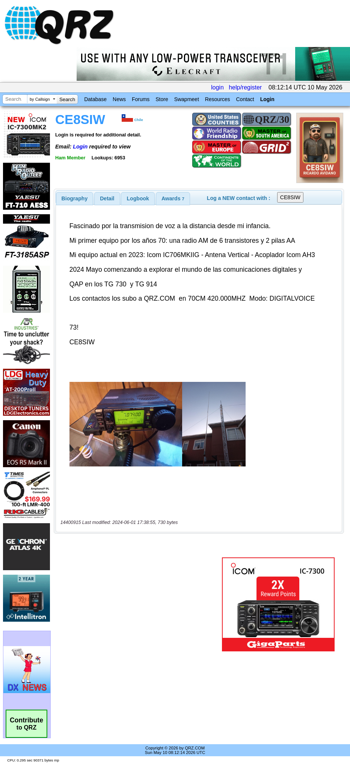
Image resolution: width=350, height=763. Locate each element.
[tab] (75, 198)
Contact (245, 99)
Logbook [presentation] (138, 198)
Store (161, 99)
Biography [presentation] (75, 198)
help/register (245, 87)
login (217, 87)
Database (95, 99)
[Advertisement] (139, 604)
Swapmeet (186, 99)
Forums (140, 99)
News (119, 99)
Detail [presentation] (107, 198)
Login (267, 99)
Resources (217, 99)
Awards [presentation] (172, 198)
